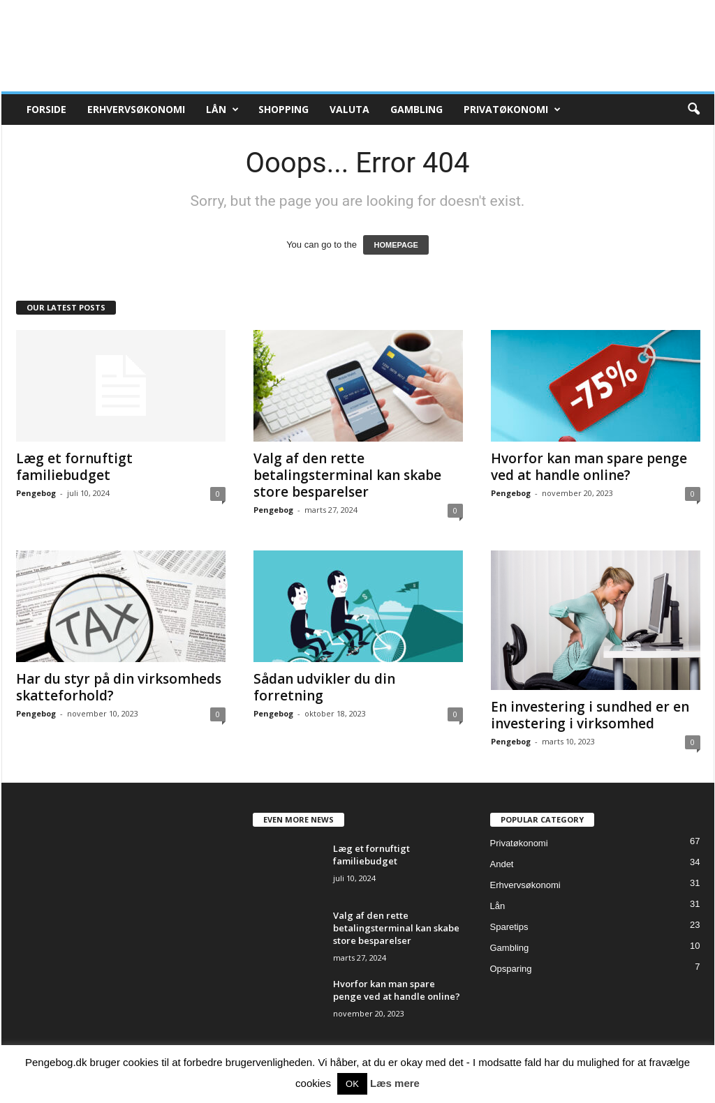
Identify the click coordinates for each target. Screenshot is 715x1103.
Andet (502, 864)
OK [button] (352, 1084)
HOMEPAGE (396, 245)
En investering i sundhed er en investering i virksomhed (590, 715)
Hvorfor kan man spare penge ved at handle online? (589, 466)
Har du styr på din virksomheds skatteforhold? (118, 687)
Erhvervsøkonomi (136, 109)
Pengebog (36, 493)
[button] (693, 109)
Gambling (416, 109)
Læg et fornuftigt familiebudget (74, 466)
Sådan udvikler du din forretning (324, 687)
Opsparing (511, 968)
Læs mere (395, 1083)
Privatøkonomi (512, 109)
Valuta (349, 109)
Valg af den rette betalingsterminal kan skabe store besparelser (347, 475)
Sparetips (509, 927)
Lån (222, 109)
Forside (46, 109)
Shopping (283, 109)
